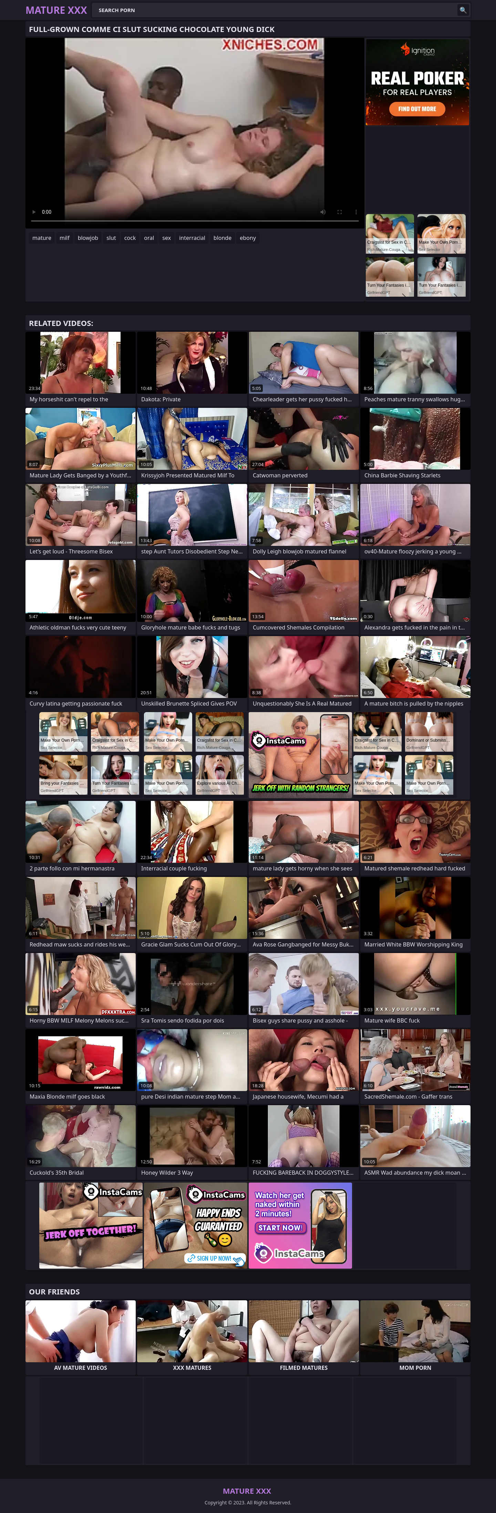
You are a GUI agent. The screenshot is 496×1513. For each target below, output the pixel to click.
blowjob (88, 238)
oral (149, 238)
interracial (192, 238)
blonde (222, 238)
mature (41, 238)
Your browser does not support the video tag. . (194, 133)
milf (65, 238)
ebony (248, 238)
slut (111, 238)
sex (166, 238)
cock (130, 238)
